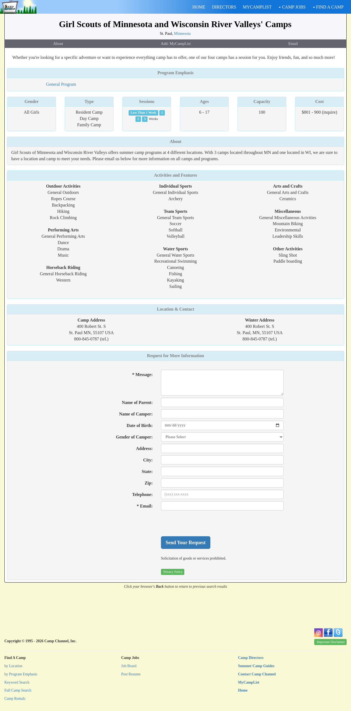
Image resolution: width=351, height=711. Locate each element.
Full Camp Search (17, 690)
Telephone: (142, 494)
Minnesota (182, 33)
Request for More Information (175, 355)
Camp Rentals (15, 698)
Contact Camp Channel (257, 674)
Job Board (129, 666)
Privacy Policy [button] (173, 572)
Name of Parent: (137, 402)
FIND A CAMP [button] (328, 7)
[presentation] (202, 523)
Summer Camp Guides (256, 666)
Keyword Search (16, 682)
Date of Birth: (140, 425)
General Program (61, 84)
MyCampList (248, 682)
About (58, 43)
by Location (13, 666)
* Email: (145, 506)
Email (293, 43)
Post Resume (131, 674)
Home (243, 690)
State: (147, 471)
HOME (199, 7)
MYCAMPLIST (257, 7)
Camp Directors (251, 658)
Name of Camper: (136, 414)
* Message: (142, 374)
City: (148, 460)
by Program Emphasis (20, 674)
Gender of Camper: (134, 437)
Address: (144, 448)
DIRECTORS (224, 7)
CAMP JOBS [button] (292, 7)
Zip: (148, 483)
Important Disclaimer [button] (331, 642)
